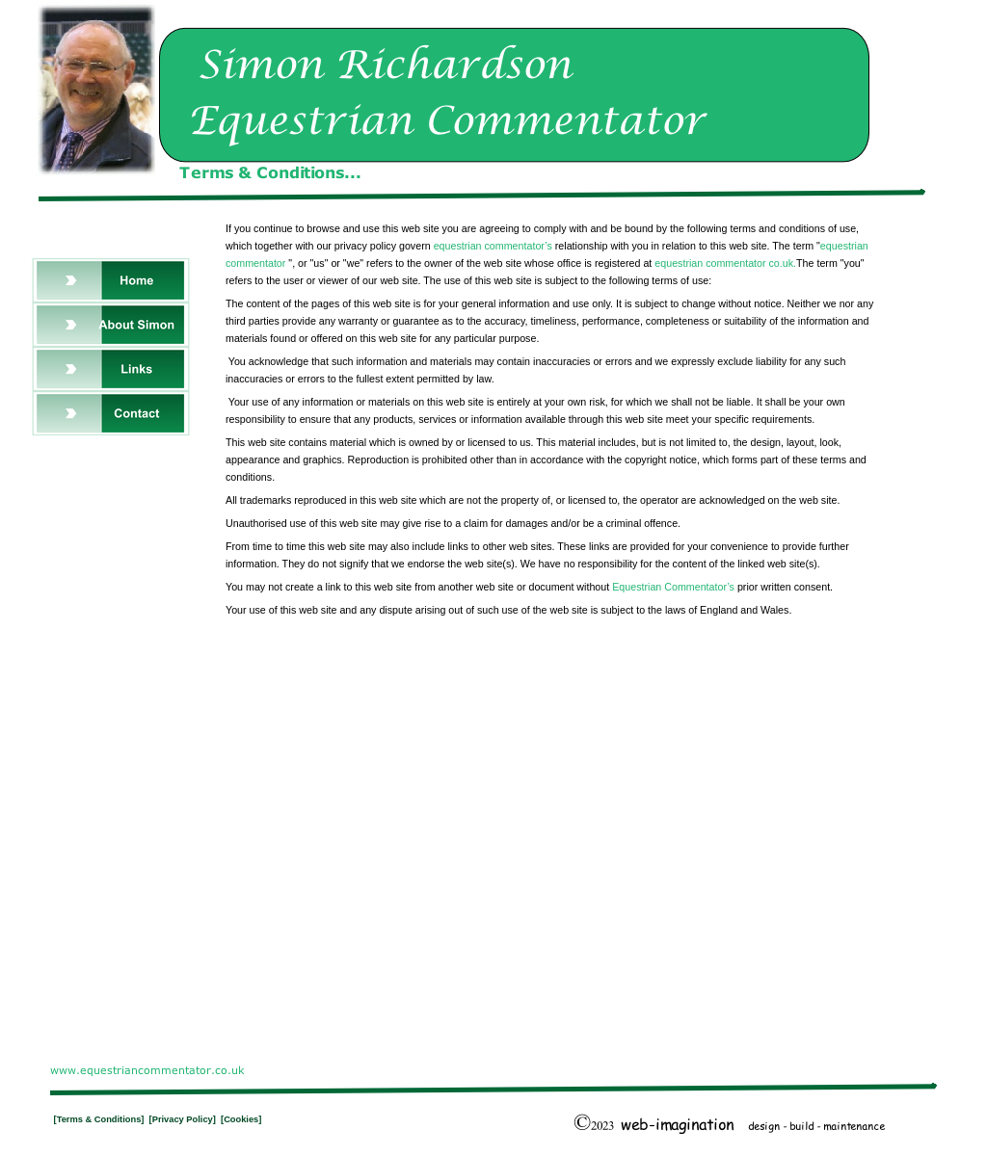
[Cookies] (241, 1119)
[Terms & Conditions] (100, 1119)
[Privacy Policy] (185, 1119)
